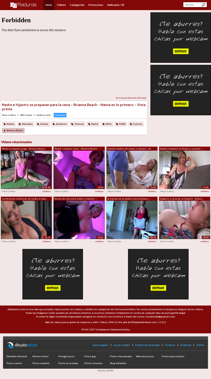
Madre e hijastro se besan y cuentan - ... (182, 148)
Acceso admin (105, 370)
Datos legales (100, 345)
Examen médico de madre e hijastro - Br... (129, 148)
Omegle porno (66, 356)
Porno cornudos (93, 363)
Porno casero (14, 363)
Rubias (10, 124)
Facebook (185, 345)
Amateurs (61, 124)
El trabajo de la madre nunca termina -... (129, 198)
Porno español (41, 363)
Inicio (48, 5)
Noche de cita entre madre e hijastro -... (76, 198)
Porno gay (90, 356)
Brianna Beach (15, 130)
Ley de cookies (121, 345)
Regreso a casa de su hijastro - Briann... (181, 198)
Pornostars (95, 5)
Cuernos (137, 124)
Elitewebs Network (17, 356)
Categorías (77, 5)
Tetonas (79, 124)
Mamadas (27, 124)
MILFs (109, 124)
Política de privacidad (147, 345)
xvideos (46, 191)
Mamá (94, 124)
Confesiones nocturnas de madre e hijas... (24, 198)
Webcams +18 (115, 5)
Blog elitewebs (118, 363)
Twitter (200, 345)
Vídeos (61, 5)
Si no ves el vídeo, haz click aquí (131, 97)
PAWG (122, 124)
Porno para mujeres (173, 356)
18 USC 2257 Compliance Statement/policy (105, 329)
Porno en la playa (68, 363)
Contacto (170, 345)
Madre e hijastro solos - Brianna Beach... (76, 148)
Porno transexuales (121, 356)
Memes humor (41, 356)
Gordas (44, 124)
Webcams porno (145, 356)
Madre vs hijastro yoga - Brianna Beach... (24, 148)
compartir (60, 115)
